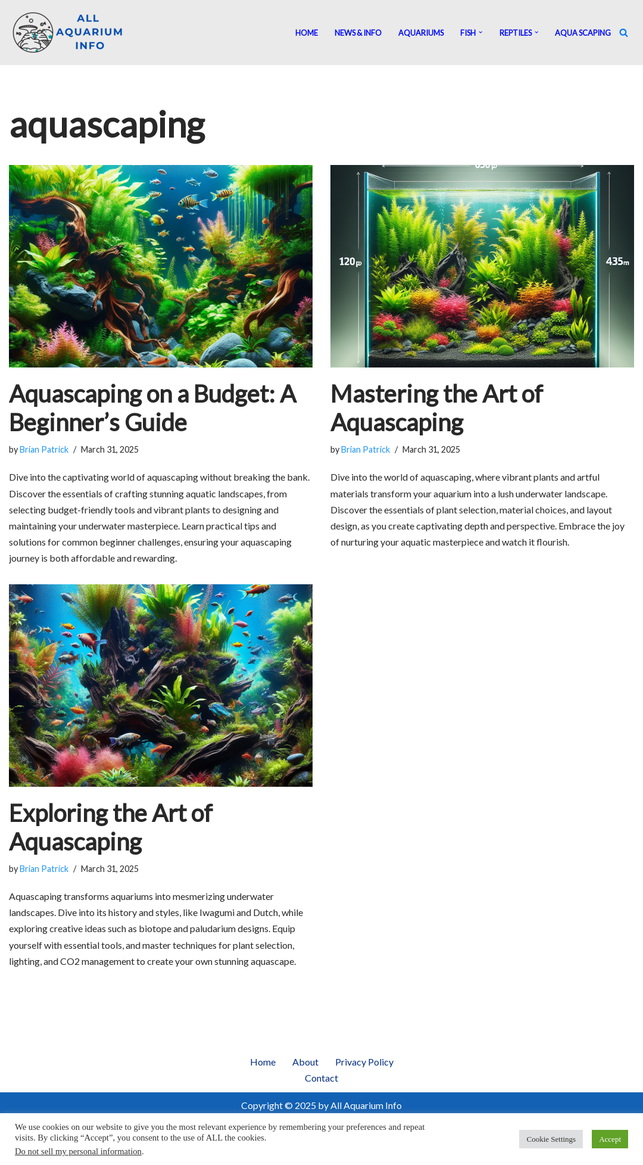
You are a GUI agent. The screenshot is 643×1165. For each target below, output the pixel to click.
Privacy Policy (364, 1061)
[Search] (623, 32)
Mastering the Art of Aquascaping (436, 408)
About (305, 1061)
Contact (321, 1077)
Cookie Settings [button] (551, 1139)
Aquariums (421, 33)
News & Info (358, 33)
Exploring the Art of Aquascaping (111, 827)
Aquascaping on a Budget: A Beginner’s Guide (152, 408)
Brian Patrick (44, 449)
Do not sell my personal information (78, 1151)
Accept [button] (610, 1139)
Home (306, 33)
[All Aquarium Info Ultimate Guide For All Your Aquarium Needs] (68, 32)
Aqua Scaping (583, 33)
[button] (480, 32)
